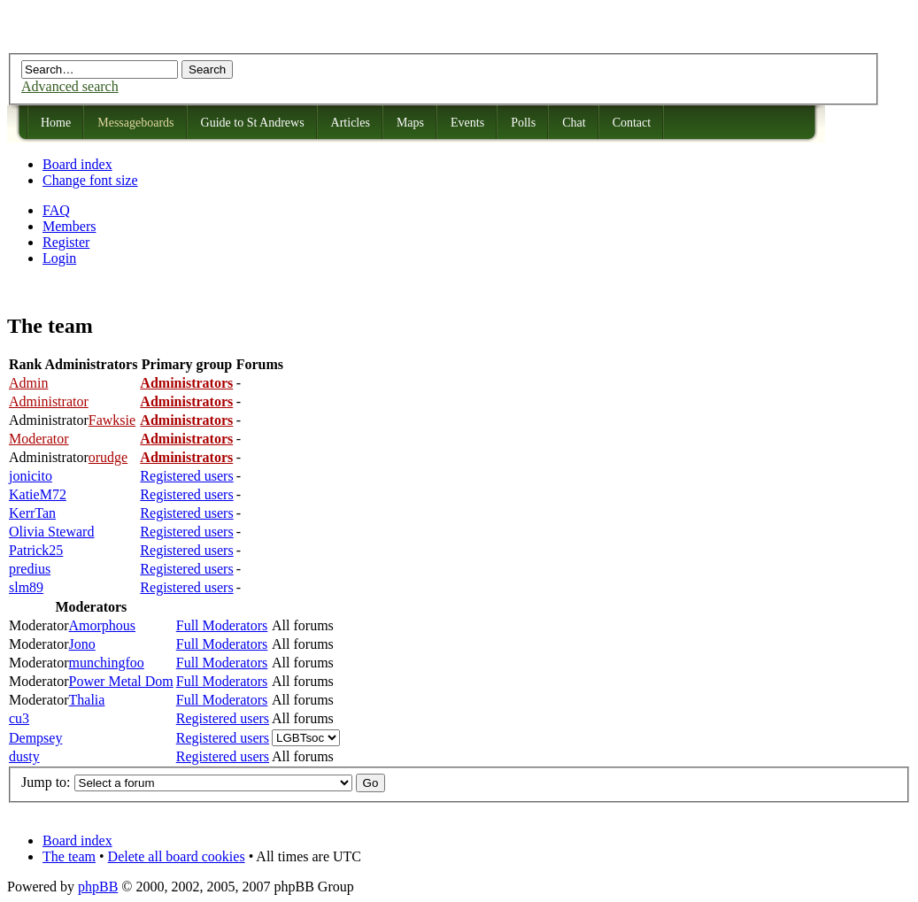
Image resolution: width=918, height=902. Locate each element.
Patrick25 (36, 550)
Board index (77, 164)
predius (29, 568)
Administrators (186, 382)
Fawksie (112, 420)
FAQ (56, 210)
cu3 (19, 718)
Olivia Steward (51, 531)
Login (59, 258)
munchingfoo (106, 662)
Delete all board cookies (176, 856)
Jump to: (46, 782)
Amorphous (102, 625)
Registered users (186, 475)
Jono (82, 643)
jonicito (30, 475)
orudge (108, 457)
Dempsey (35, 737)
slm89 (26, 587)
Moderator (39, 438)
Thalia (87, 699)
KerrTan (32, 512)
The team (69, 856)
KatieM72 (37, 494)
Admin (28, 382)
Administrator (49, 401)
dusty (24, 756)
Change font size (90, 180)
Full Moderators (222, 625)
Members (69, 226)
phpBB (98, 886)
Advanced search (70, 86)
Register (65, 242)
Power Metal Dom (121, 681)
